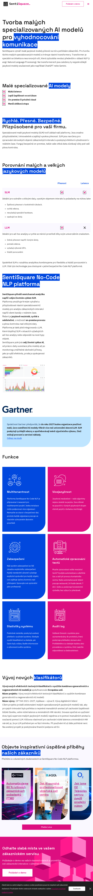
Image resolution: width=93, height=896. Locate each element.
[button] (88, 4)
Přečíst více (46, 827)
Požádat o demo (73, 4)
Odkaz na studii (14, 438)
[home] (20, 4)
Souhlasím (77, 889)
